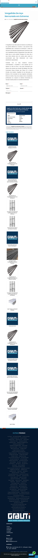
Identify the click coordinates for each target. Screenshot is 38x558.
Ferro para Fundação (23, 459)
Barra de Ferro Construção (24, 474)
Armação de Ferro (11, 439)
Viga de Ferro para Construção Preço (18, 505)
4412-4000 (10, 538)
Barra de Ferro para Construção (14, 511)
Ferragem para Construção (13, 454)
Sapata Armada (24, 481)
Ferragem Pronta (23, 490)
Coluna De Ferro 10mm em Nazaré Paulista (12, 228)
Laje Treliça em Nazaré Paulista (12, 309)
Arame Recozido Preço (24, 499)
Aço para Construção (25, 436)
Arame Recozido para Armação (14, 499)
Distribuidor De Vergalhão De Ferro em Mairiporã (12, 197)
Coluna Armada (26, 439)
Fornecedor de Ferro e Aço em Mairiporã (12, 245)
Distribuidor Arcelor (12, 442)
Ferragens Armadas (14, 456)
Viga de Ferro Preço (25, 475)
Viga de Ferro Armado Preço (15, 478)
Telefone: (8, 88)
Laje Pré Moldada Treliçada (14, 487)
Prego (22, 511)
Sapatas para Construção (25, 468)
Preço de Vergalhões (21, 465)
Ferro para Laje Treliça (15, 490)
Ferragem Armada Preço (13, 453)
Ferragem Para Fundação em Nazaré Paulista (12, 262)
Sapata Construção (18, 480)
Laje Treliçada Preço (13, 489)
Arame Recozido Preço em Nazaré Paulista (12, 359)
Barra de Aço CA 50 (19, 439)
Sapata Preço (12, 481)
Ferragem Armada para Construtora (14, 492)
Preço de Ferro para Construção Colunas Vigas (18, 504)
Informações (10, 532)
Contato (9, 531)
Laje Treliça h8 (18, 463)
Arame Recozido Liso (11, 498)
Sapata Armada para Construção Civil (13, 468)
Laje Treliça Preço (25, 463)
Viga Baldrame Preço (24, 501)
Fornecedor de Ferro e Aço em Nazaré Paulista (12, 376)
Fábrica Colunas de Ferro (15, 448)
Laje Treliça (12, 424)
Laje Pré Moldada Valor (24, 487)
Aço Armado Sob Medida (17, 436)
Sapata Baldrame (26, 480)
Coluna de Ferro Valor (14, 486)
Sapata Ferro (18, 481)
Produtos (9, 529)
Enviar (19, 104)
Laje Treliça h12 (24, 462)
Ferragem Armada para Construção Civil (18, 451)
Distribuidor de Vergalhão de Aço (22, 442)
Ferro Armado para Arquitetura (24, 493)
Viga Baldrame (25, 471)
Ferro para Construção (24, 457)
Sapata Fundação (11, 480)
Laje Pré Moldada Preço (23, 486)
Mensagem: (8, 92)
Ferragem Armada (23, 448)
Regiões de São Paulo (11, 113)
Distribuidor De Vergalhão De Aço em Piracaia (12, 163)
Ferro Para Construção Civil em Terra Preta (12, 409)
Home (8, 526)
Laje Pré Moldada (13, 462)
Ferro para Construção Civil (14, 459)
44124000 (10, 539)
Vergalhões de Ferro (12, 471)
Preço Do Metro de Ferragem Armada (18, 466)
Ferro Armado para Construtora (18, 495)
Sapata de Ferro (23, 478)
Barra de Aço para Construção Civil (18, 510)
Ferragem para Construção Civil (14, 501)
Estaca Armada (24, 445)
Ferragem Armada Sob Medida (23, 453)
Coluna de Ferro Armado (23, 484)
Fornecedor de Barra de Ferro (13, 474)
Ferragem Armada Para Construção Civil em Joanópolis (12, 294)
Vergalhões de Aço (24, 469)
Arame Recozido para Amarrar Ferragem (22, 498)
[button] (36, 2)
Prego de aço (26, 511)
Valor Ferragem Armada (15, 483)
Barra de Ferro (23, 472)
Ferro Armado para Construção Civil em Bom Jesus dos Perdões (12, 181)
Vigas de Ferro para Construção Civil (18, 508)
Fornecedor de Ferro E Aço (25, 496)
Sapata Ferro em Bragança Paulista (12, 147)
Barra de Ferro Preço (11, 475)
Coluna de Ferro (12, 326)
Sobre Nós (9, 528)
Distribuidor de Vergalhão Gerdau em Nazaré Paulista (12, 278)
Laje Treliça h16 (12, 463)
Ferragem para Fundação (23, 454)
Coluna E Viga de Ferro (14, 477)
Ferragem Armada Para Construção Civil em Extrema (12, 213)
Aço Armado (10, 436)
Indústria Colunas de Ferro (13, 460)
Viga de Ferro (18, 475)
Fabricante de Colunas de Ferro (13, 493)
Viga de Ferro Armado (23, 477)
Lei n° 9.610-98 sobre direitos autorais (13, 129)
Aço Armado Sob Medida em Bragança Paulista (12, 392)
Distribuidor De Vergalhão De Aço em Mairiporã (12, 343)
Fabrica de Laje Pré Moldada (22, 489)
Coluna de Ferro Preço (14, 484)
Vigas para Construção (15, 472)
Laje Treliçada (14, 465)
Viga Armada (19, 471)
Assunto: (22, 88)
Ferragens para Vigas (22, 456)
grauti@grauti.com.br (12, 541)
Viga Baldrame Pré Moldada (18, 502)
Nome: (7, 83)
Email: (21, 83)
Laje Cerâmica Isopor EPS (23, 460)
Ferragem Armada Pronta (25, 492)
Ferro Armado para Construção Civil (13, 496)
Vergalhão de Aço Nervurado (15, 469)
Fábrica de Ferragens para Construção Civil (18, 507)
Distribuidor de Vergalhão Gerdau (15, 445)
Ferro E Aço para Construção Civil (14, 457)
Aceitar (31, 554)
